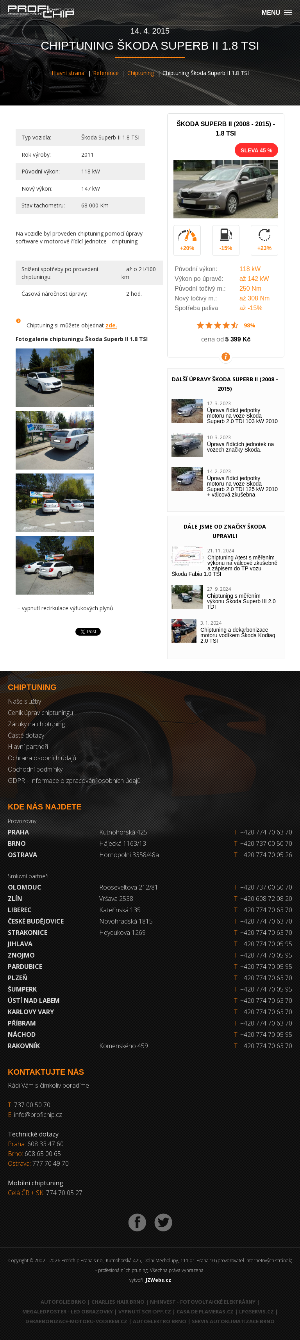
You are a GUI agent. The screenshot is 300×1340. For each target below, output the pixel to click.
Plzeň (17, 978)
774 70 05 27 (64, 1192)
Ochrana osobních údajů (42, 758)
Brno (17, 843)
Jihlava (20, 944)
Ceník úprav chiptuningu (40, 712)
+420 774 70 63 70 (263, 832)
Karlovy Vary (31, 1012)
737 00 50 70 (32, 1105)
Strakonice (27, 932)
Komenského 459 (123, 1046)
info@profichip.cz (38, 1114)
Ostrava (22, 854)
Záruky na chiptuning (36, 724)
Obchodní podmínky (35, 769)
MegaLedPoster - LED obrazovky (67, 1311)
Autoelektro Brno (159, 1321)
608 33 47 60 (45, 1144)
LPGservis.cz (256, 1311)
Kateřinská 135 (120, 910)
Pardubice (25, 966)
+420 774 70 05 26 (263, 854)
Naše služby (24, 701)
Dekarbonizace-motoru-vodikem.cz (76, 1321)
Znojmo (21, 955)
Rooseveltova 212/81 (128, 887)
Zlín (15, 898)
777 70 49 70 (50, 1163)
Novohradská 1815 (126, 921)
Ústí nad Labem (34, 1000)
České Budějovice (36, 921)
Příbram (22, 1023)
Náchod (22, 1034)
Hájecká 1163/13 (122, 843)
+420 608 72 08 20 (266, 898)
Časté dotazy (26, 735)
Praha (18, 832)
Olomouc (24, 887)
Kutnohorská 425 (123, 832)
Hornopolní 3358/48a (129, 854)
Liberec (20, 910)
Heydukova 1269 (122, 932)
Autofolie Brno (63, 1301)
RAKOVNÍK (24, 1046)
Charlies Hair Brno (118, 1301)
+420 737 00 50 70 (263, 843)
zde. (111, 325)
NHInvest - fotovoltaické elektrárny (202, 1301)
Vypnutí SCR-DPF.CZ (144, 1311)
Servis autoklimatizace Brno (233, 1321)
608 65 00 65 (43, 1153)
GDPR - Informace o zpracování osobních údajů (74, 780)
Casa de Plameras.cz (205, 1311)
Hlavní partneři (28, 746)
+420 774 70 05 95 (266, 944)
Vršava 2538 (116, 898)
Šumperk (22, 989)
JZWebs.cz (158, 1280)
